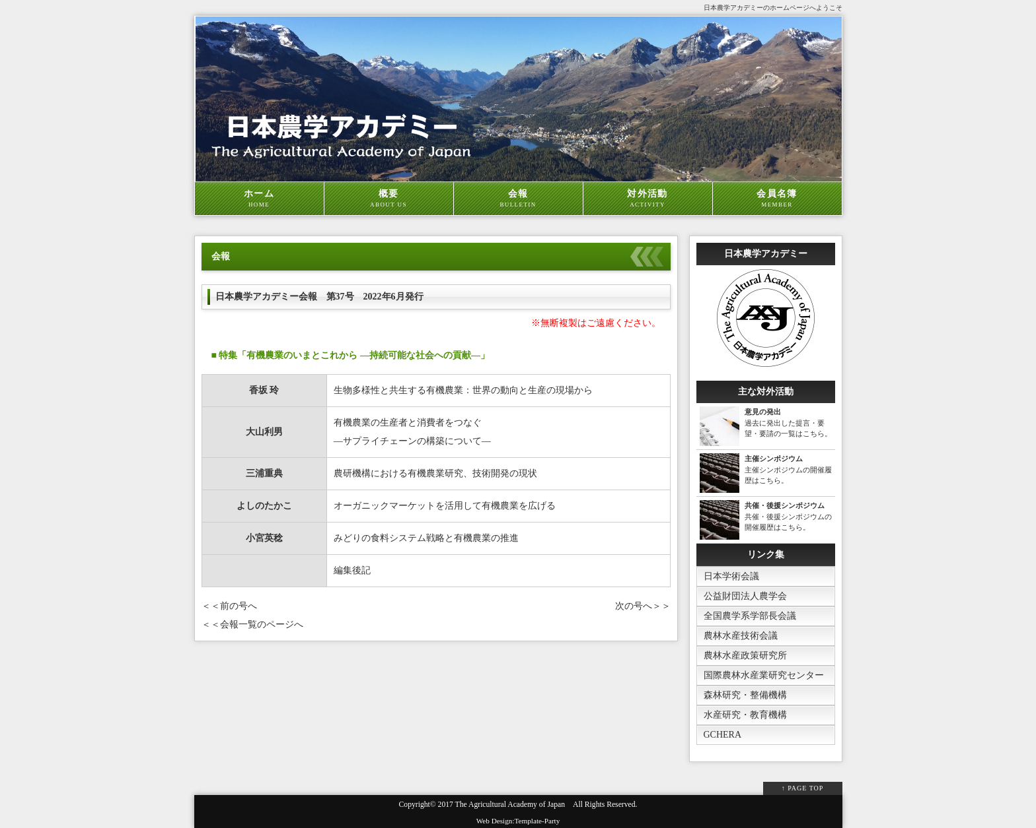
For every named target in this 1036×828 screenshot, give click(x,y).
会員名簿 (777, 198)
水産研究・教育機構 (745, 715)
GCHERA (723, 735)
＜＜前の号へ (229, 606)
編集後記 (352, 570)
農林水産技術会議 (741, 636)
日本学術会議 (731, 576)
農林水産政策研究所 (745, 655)
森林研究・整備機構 (745, 695)
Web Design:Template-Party (518, 821)
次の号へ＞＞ (643, 606)
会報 (518, 198)
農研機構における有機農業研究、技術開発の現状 (435, 473)
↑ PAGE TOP (803, 788)
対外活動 (647, 198)
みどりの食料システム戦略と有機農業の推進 (426, 538)
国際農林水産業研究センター (764, 675)
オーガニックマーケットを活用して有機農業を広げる (445, 506)
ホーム (259, 198)
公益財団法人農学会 (745, 596)
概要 (388, 198)
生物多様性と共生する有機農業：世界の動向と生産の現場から (463, 390)
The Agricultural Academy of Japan (510, 804)
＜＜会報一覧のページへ (252, 624)
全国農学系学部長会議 (750, 616)
